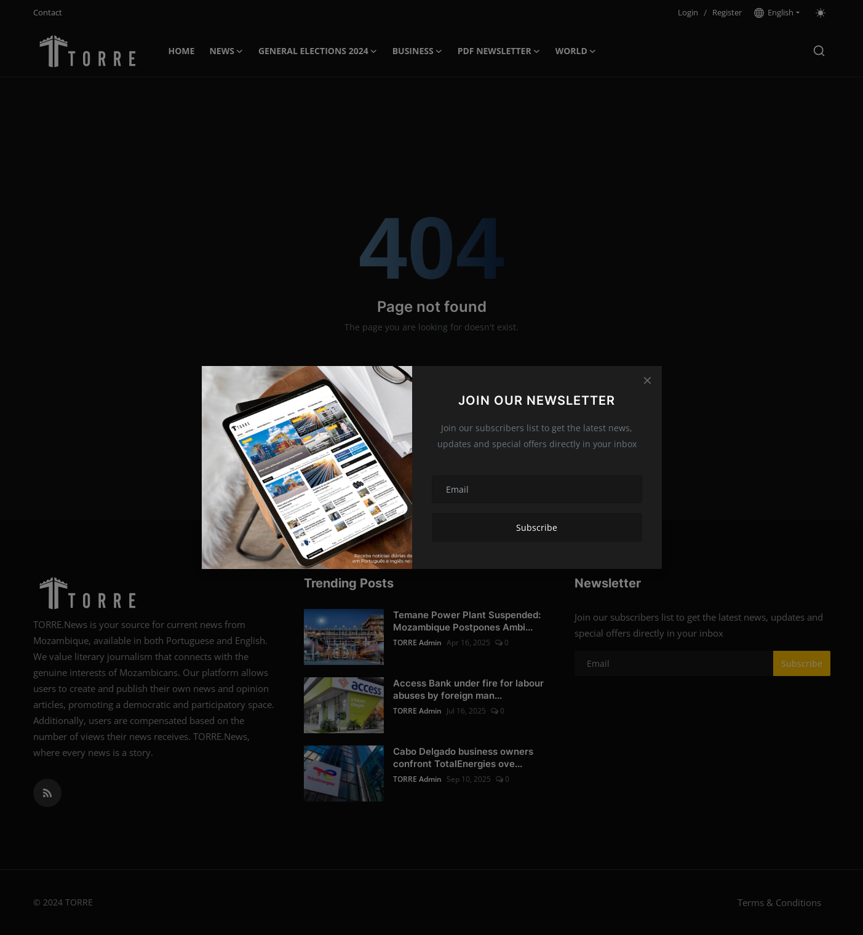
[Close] (647, 380)
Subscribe (536, 527)
